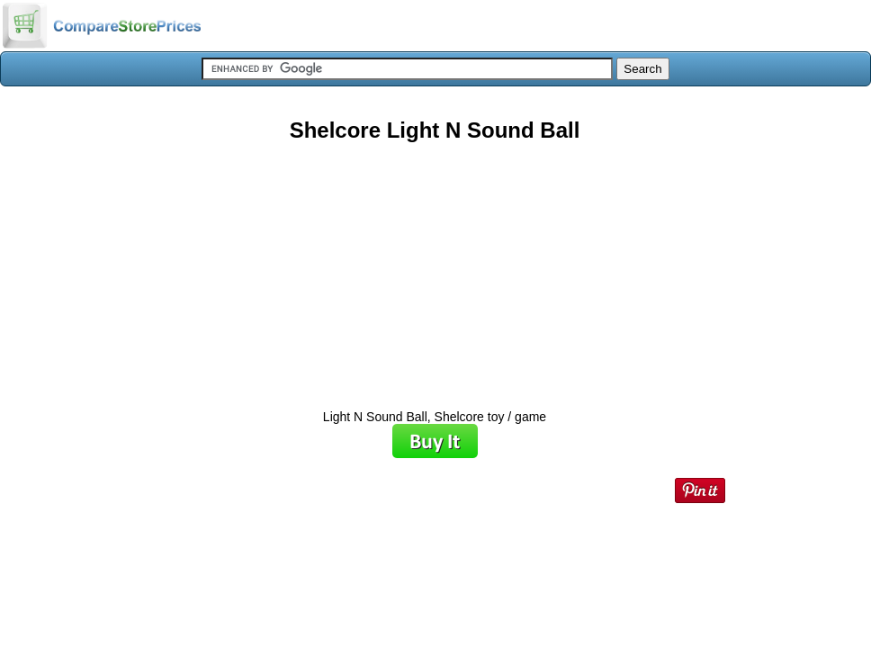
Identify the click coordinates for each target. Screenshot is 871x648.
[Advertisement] (435, 269)
